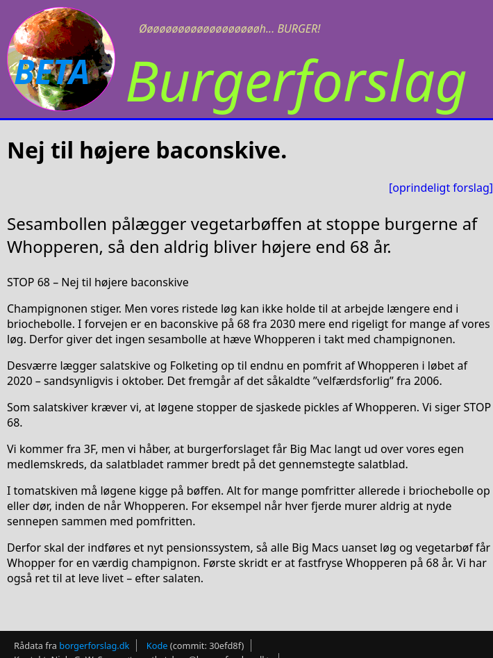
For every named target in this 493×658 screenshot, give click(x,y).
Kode (157, 645)
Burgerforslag (296, 79)
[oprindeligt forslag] (441, 187)
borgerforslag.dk (94, 645)
